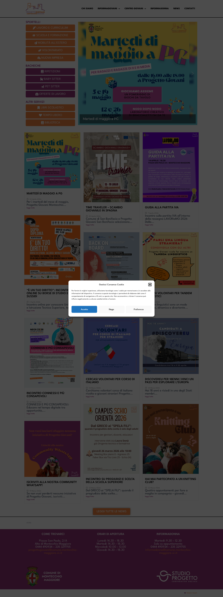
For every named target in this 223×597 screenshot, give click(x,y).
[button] (149, 284)
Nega (111, 309)
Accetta (84, 309)
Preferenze (139, 309)
